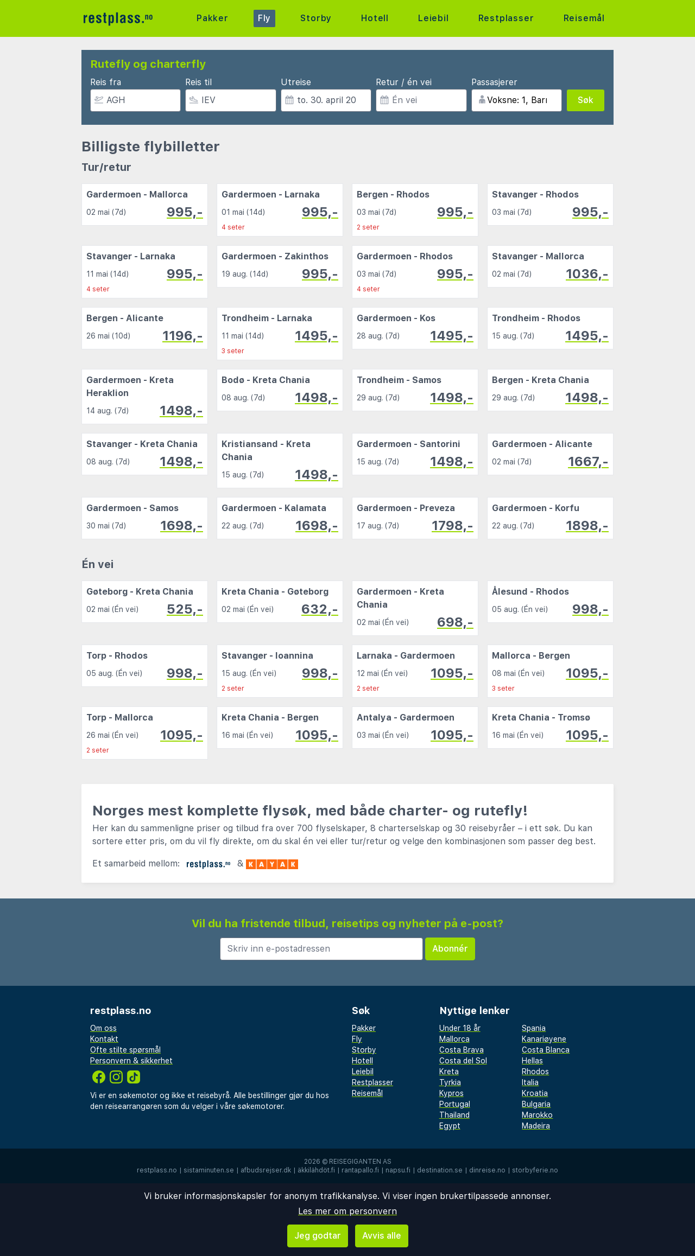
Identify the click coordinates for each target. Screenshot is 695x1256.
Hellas (532, 1060)
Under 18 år (460, 1028)
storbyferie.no (535, 1170)
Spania (534, 1028)
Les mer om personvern (347, 1211)
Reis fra (105, 82)
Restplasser (506, 18)
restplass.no (157, 1170)
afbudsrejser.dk (266, 1170)
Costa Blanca (546, 1049)
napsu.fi (398, 1170)
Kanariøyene (544, 1039)
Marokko (537, 1115)
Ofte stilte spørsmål (125, 1049)
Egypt (449, 1125)
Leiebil (433, 18)
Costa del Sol (463, 1060)
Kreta (449, 1071)
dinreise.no (487, 1170)
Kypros (451, 1093)
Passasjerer (494, 82)
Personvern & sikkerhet (131, 1060)
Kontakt (104, 1039)
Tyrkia (450, 1082)
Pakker (213, 18)
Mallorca (454, 1039)
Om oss (103, 1028)
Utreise (296, 82)
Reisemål (584, 18)
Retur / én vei (404, 82)
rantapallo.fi (360, 1170)
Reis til (198, 82)
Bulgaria (536, 1104)
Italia (530, 1082)
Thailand (454, 1115)
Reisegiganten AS (360, 1161)
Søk (585, 100)
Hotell (375, 18)
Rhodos (535, 1071)
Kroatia (535, 1093)
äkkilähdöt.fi (316, 1170)
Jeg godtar (317, 1236)
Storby (316, 18)
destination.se (440, 1170)
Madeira (536, 1125)
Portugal (454, 1104)
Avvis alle (381, 1236)
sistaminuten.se (209, 1170)
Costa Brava (461, 1049)
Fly (264, 18)
